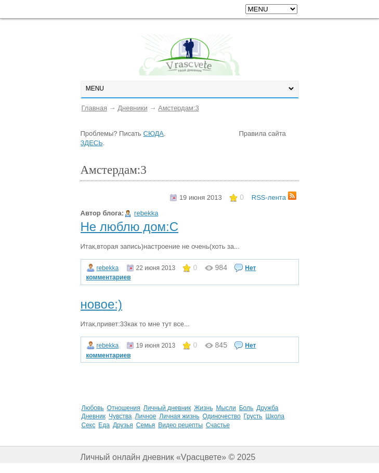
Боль (246, 408)
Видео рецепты (180, 425)
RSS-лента (274, 197)
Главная (94, 108)
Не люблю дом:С (130, 227)
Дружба (267, 408)
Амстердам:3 (178, 108)
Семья (145, 425)
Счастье (218, 425)
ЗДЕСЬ (92, 143)
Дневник (94, 416)
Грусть (253, 416)
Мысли (226, 408)
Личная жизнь (179, 416)
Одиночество (221, 416)
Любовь (93, 408)
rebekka (146, 213)
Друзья (123, 425)
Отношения (123, 408)
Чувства (120, 416)
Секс (89, 425)
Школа (275, 416)
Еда (104, 425)
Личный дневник (167, 408)
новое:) (101, 304)
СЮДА (153, 133)
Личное (145, 416)
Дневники (132, 108)
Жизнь (203, 408)
